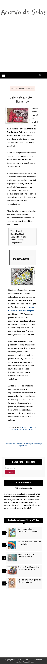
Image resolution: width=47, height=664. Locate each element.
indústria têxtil (28, 427)
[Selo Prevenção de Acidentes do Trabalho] (12, 532)
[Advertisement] (23, 47)
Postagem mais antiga (34, 444)
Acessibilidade (28, 662)
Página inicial (23, 445)
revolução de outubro (22, 429)
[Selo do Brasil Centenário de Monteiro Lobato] (12, 570)
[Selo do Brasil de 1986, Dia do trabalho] (12, 544)
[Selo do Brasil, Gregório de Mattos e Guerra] (12, 583)
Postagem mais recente (13, 444)
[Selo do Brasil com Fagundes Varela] (12, 557)
